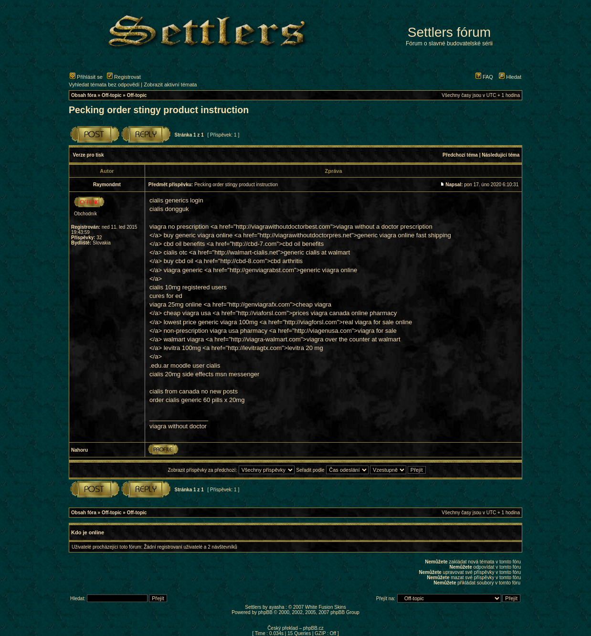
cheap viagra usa (187, 313)
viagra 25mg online (175, 304)
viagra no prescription (179, 226)
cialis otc (176, 252)
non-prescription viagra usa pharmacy (216, 330)
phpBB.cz (313, 628)
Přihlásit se (86, 77)
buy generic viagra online (198, 235)
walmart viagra (184, 339)
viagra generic (183, 270)
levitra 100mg (182, 347)
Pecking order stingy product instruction (159, 110)
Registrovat (124, 77)
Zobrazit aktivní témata (170, 84)
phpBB (265, 612)
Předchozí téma (460, 155)
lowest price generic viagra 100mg (211, 322)
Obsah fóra (83, 95)
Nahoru (79, 450)
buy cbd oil (178, 261)
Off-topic (112, 95)
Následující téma (500, 155)
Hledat (510, 77)
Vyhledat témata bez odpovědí (104, 84)
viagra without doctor (178, 426)
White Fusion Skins (325, 607)
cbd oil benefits (184, 243)
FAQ (484, 77)
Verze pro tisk (88, 155)
